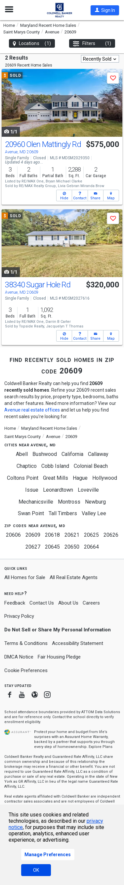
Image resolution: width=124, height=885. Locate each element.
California (72, 454)
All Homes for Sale (24, 577)
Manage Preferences (47, 854)
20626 (110, 535)
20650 (71, 547)
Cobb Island (55, 466)
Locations (32, 43)
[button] (105, 10)
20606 (13, 535)
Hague (80, 478)
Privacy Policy (19, 616)
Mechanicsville (36, 502)
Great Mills (55, 478)
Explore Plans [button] (100, 747)
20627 (32, 547)
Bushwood (44, 454)
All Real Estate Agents (74, 577)
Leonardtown (58, 490)
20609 (32, 535)
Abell (22, 454)
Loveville (88, 490)
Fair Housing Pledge (59, 657)
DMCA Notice (18, 657)
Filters (92, 43)
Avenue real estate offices (32, 410)
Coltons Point (22, 478)
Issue (31, 490)
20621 (71, 535)
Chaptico (27, 466)
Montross (69, 502)
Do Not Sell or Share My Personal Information (57, 630)
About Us (68, 603)
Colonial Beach (91, 466)
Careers (91, 603)
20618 (52, 535)
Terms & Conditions (26, 643)
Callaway (98, 454)
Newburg (95, 502)
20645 (52, 547)
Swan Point (31, 513)
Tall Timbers (63, 513)
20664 (91, 547)
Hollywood (104, 478)
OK (36, 870)
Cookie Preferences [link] (26, 670)
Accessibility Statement (77, 643)
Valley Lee (94, 513)
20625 (91, 535)
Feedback (14, 603)
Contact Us (41, 603)
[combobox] (100, 59)
